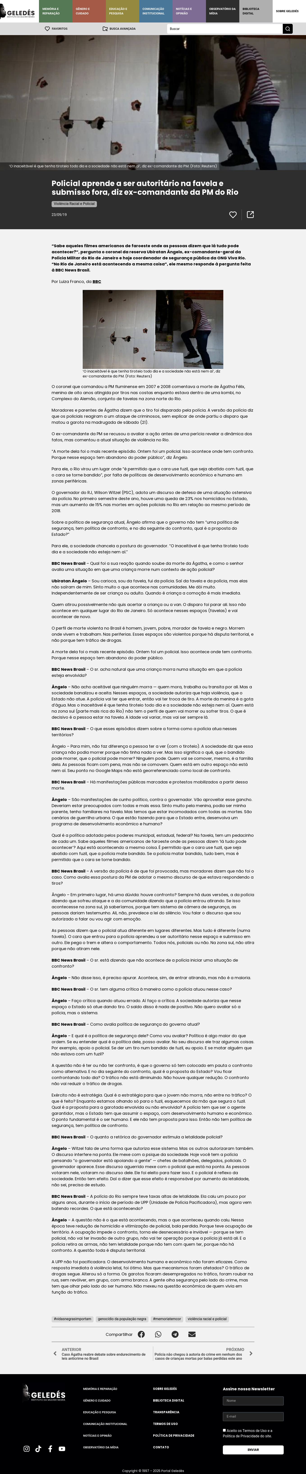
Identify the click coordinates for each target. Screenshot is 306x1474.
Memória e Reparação (50, 11)
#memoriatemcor (167, 1319)
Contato (161, 1447)
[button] (141, 1334)
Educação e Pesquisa (118, 11)
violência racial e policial (207, 1319)
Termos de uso (165, 1424)
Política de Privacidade (173, 1436)
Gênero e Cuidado (83, 11)
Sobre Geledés (287, 11)
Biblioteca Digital (251, 11)
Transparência (166, 1412)
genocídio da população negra (122, 1319)
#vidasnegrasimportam (72, 1319)
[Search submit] (288, 29)
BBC (97, 281)
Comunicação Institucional (154, 11)
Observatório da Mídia (222, 11)
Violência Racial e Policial (74, 204)
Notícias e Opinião (184, 11)
